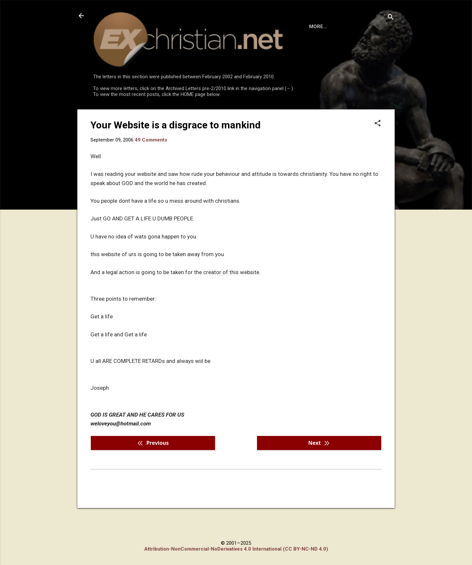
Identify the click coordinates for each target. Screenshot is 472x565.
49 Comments (151, 167)
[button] (378, 150)
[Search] (391, 18)
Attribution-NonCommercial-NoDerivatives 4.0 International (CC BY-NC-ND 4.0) (236, 549)
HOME (105, 115)
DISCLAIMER (168, 115)
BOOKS (133, 115)
